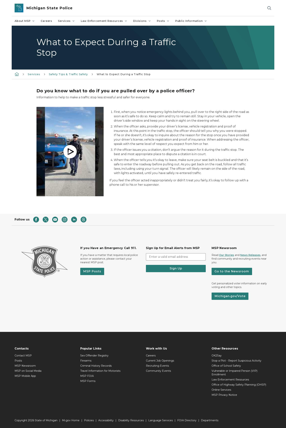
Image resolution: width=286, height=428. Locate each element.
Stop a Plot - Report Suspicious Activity (236, 360)
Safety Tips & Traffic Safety (68, 74)
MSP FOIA (87, 376)
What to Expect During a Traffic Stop (124, 74)
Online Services (221, 389)
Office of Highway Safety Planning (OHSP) (239, 384)
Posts (163, 21)
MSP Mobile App (25, 376)
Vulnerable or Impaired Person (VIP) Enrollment (234, 372)
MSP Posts (92, 271)
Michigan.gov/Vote (230, 296)
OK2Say (217, 355)
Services (66, 21)
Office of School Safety (226, 365)
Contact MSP (23, 355)
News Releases (250, 255)
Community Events (158, 370)
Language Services (160, 420)
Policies (89, 420)
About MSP (25, 21)
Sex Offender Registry (94, 355)
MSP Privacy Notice (224, 395)
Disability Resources (131, 420)
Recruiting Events (157, 365)
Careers (46, 21)
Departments (209, 420)
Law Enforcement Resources (104, 21)
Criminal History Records (96, 365)
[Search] (269, 8)
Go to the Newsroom (231, 271)
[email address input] (176, 257)
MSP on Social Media (28, 370)
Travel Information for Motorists (100, 370)
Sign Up (176, 268)
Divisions (142, 21)
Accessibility (106, 420)
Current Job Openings (160, 360)
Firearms (85, 360)
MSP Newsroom (25, 365)
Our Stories (226, 255)
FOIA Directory (186, 420)
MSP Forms (87, 381)
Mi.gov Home (71, 420)
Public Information (191, 21)
